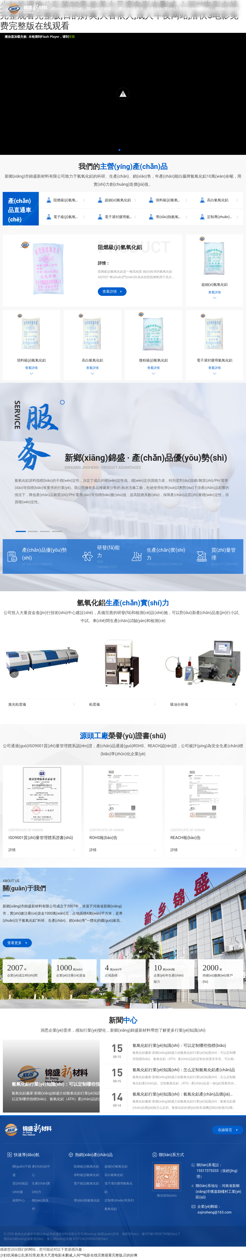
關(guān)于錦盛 (21, 1171)
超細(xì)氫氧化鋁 (116, 1166)
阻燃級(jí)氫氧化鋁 (86, 1166)
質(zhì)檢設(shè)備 (20, 1188)
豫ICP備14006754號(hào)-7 (161, 1234)
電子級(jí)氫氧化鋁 (86, 1183)
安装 (72, 36)
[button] (119, 150)
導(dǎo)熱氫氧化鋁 (87, 1200)
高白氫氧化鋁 (114, 1175)
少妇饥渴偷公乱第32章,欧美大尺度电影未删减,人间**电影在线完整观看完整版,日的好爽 (68, 1255)
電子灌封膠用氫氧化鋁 (119, 1188)
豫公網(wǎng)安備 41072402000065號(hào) (77, 1239)
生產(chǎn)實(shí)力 (41, 1188)
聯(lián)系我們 (40, 1205)
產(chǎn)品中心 (41, 1171)
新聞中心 (18, 1200)
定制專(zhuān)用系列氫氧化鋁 (119, 1205)
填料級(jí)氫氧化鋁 (86, 1175)
